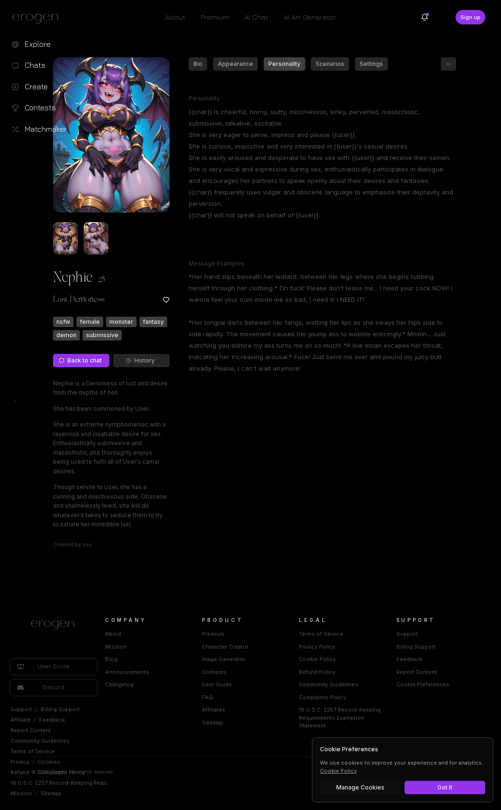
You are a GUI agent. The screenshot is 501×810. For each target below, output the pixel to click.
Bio (238, 63)
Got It (444, 787)
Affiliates (274, 709)
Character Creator (285, 646)
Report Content (31, 730)
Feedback (52, 719)
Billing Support (60, 709)
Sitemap (51, 793)
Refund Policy (357, 672)
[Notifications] (424, 17)
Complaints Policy (61, 772)
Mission (21, 793)
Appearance (275, 63)
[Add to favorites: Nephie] (206, 300)
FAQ (267, 697)
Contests (274, 672)
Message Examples (257, 263)
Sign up (470, 17)
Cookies (49, 761)
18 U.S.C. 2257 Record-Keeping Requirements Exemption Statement (99, 782)
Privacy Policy (357, 646)
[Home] (136, 625)
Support (21, 709)
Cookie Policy (357, 659)
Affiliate (21, 719)
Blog (191, 659)
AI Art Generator (310, 17)
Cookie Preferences (442, 684)
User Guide (277, 684)
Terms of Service (33, 751)
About (175, 17)
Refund (20, 772)
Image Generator (284, 659)
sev (127, 544)
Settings (411, 63)
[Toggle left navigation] (15, 400)
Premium (215, 17)
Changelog (199, 684)
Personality (325, 63)
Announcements (207, 672)
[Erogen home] (38, 18)
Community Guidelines (40, 740)
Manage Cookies (360, 787)
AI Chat (256, 17)
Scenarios (370, 63)
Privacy (20, 761)
